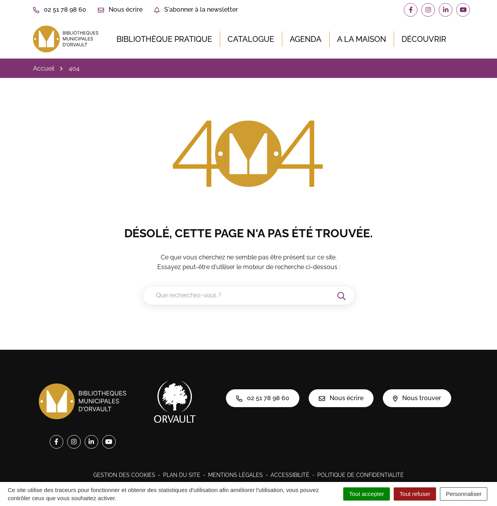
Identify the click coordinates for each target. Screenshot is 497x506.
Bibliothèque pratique (164, 39)
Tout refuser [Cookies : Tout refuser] (415, 493)
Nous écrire (341, 398)
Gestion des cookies (124, 475)
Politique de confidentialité (360, 475)
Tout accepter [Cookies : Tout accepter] (366, 493)
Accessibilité (290, 475)
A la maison (361, 39)
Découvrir (423, 39)
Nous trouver (417, 398)
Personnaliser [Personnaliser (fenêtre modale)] (463, 493)
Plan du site (181, 475)
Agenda (305, 39)
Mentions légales (235, 475)
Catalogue (251, 39)
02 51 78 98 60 (262, 398)
